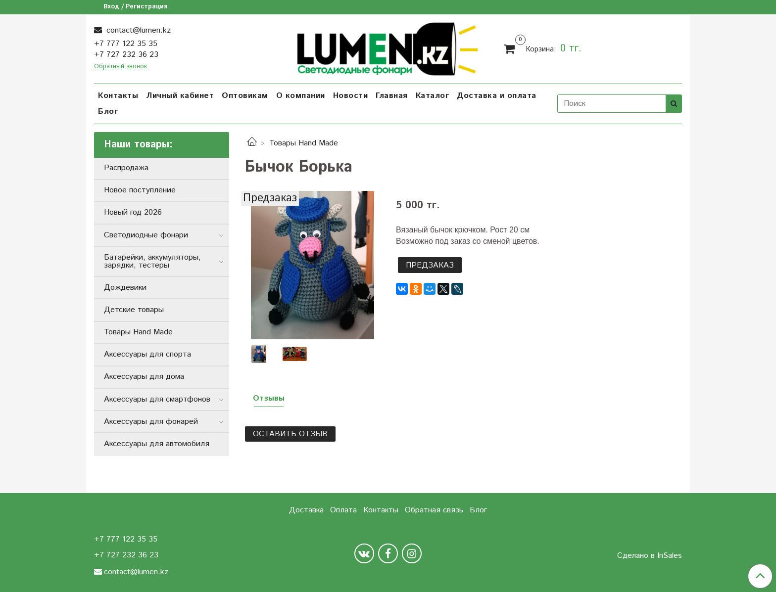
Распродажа (126, 168)
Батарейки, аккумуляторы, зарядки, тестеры (152, 261)
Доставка (306, 510)
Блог (108, 111)
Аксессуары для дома (144, 376)
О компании (300, 95)
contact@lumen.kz (137, 30)
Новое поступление (140, 190)
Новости (350, 95)
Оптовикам (245, 95)
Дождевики (125, 287)
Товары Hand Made (303, 143)
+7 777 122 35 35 (125, 43)
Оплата (343, 510)
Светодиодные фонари (146, 235)
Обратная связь (434, 510)
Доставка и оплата (496, 95)
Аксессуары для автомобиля (156, 444)
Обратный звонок (120, 67)
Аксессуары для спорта (147, 354)
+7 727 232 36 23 (126, 54)
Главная (392, 95)
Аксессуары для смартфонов (157, 399)
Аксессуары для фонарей (151, 421)
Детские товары (134, 310)
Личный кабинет (180, 95)
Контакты (118, 95)
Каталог (432, 95)
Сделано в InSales (649, 556)
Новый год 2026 (133, 212)
